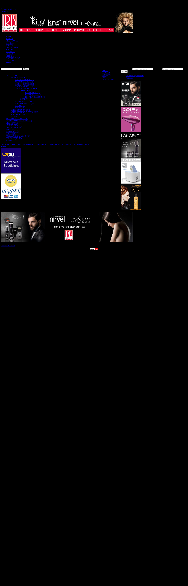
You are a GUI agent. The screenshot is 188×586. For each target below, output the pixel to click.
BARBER (9, 54)
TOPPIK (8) (24, 90)
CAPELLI (10, 43)
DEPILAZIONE (12, 47)
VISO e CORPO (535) (14, 123)
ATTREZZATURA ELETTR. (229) (24, 112)
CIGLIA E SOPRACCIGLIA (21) (19, 121)
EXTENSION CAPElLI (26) (17, 119)
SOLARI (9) (20, 108)
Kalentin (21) (11, 140)
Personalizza (6, 9)
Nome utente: (126, 69)
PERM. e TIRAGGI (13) (24, 84)
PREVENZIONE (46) (23, 101)
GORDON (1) (25, 99)
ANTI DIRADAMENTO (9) (26, 88)
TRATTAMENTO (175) (24, 86)
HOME (8, 36)
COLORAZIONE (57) (24, 82)
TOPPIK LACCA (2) (33, 95)
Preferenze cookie (8, 246)
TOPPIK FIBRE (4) (32, 93)
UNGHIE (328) (12, 125)
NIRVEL (9, 62)
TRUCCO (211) (12, 129)
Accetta (14, 9)
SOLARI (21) (11, 134)
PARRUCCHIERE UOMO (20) (18, 136)
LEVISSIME (11, 60)
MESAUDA (10, 52)
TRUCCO (10, 45)
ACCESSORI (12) (18, 114)
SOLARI (9, 49)
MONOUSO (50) (12, 132)
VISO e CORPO (12, 41)
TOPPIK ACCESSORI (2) (35, 97)
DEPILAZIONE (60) (14, 127)
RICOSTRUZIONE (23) (24, 103)
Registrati (129, 78)
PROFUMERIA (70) (14, 138)
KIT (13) (14, 116)
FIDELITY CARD (13, 58)
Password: (157, 69)
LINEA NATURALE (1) (24, 80)
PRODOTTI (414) (18, 77)
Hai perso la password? (135, 76)
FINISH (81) (20, 106)
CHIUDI (4, 11)
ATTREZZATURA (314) (20, 110)
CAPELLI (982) (12, 75)
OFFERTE (10, 56)
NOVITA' (9, 39)
